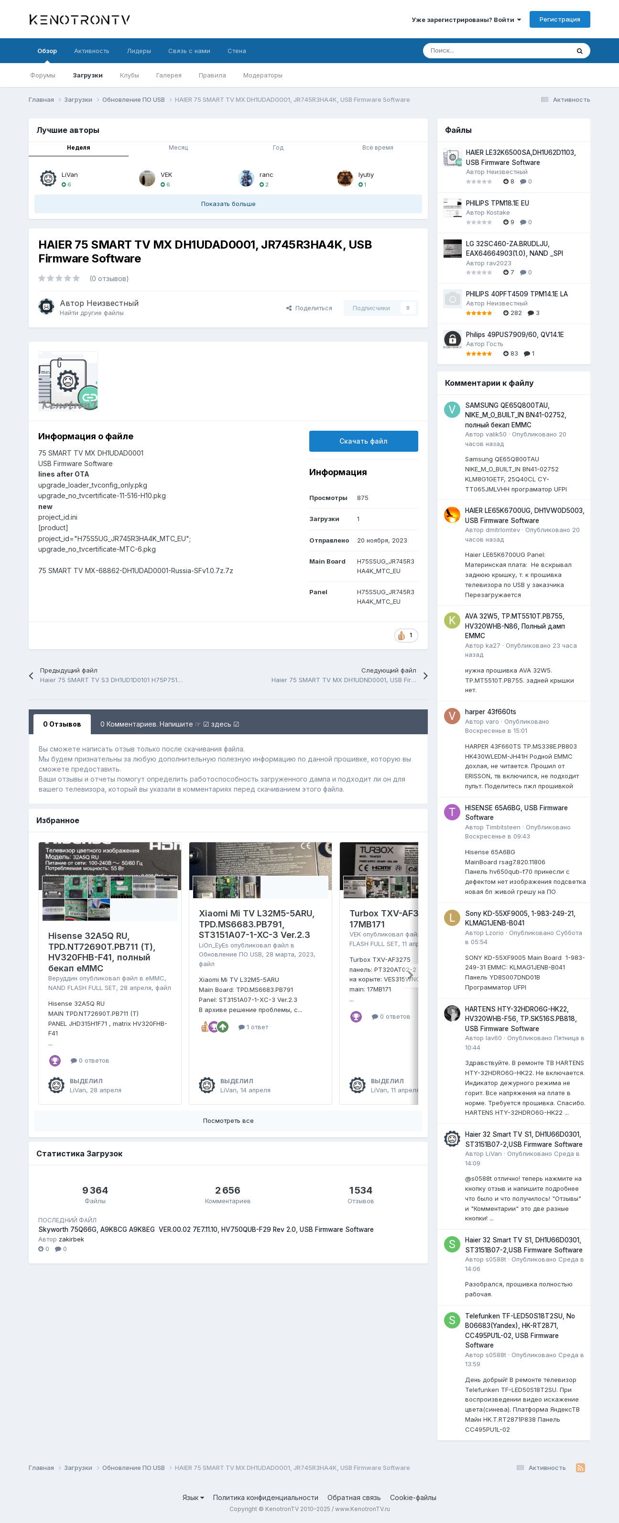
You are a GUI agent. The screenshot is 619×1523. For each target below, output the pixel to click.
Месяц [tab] (178, 147)
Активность (91, 50)
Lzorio (495, 932)
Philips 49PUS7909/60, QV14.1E (515, 334)
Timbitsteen (503, 827)
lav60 (494, 1038)
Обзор (47, 55)
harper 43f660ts (490, 712)
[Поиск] (472, 50)
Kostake (498, 212)
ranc (266, 174)
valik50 (496, 434)
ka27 (493, 645)
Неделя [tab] (78, 147)
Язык (193, 1497)
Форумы (42, 75)
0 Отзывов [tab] (62, 724)
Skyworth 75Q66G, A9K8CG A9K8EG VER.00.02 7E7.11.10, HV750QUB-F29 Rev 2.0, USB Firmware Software (206, 1229)
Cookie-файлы (413, 1497)
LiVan (70, 174)
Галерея (169, 75)
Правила (212, 75)
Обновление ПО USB (230, 954)
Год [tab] (278, 147)
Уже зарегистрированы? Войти (466, 19)
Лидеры (139, 50)
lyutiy (366, 174)
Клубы (129, 75)
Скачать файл (363, 441)
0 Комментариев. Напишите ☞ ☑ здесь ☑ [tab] (169, 724)
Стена (237, 50)
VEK (166, 174)
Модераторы (262, 75)
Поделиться (309, 308)
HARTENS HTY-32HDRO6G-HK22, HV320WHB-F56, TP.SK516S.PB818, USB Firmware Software (521, 1019)
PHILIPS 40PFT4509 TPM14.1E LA (517, 294)
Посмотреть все (228, 1120)
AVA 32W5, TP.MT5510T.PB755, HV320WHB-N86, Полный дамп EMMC (515, 626)
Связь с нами (189, 50)
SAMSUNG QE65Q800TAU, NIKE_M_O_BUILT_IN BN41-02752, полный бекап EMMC (515, 415)
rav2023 (499, 263)
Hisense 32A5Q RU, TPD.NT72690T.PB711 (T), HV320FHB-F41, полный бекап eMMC (102, 952)
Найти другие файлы (92, 312)
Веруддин (62, 978)
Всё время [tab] (377, 147)
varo (492, 721)
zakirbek (71, 1239)
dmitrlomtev (503, 529)
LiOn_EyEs (213, 945)
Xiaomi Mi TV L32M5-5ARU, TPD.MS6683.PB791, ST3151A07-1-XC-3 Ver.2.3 (257, 924)
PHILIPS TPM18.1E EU (497, 203)
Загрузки (88, 75)
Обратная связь (354, 1497)
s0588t (496, 1259)
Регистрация (560, 19)
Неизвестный (113, 303)
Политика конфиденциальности (265, 1497)
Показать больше (228, 203)
